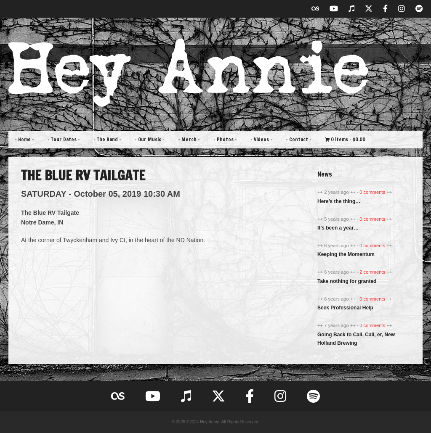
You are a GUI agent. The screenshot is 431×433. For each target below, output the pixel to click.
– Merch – (189, 139)
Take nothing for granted (346, 281)
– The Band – (107, 139)
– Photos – (225, 139)
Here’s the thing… (338, 201)
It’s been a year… (338, 228)
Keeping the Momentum (346, 254)
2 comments (372, 272)
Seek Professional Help (345, 308)
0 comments (372, 192)
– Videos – (261, 139)
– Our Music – (150, 139)
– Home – (24, 139)
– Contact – (298, 139)
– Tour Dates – (64, 139)
